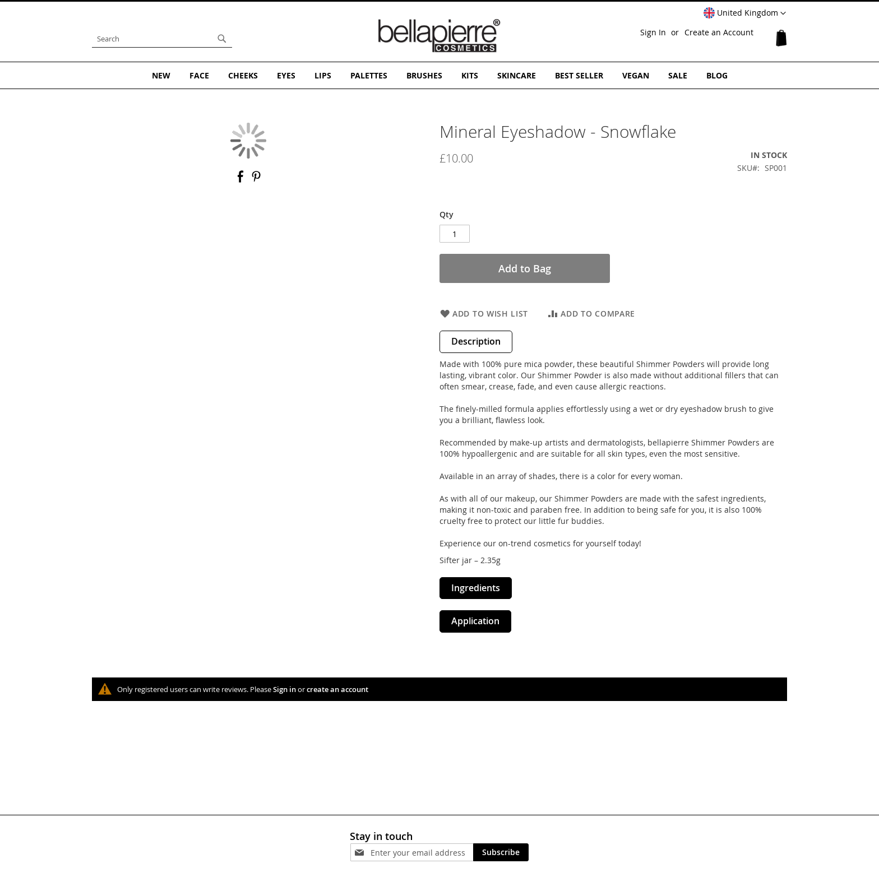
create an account (337, 689)
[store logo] (439, 35)
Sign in (284, 689)
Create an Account (718, 32)
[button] (744, 13)
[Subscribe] (501, 852)
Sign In (653, 32)
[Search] (222, 39)
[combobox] (162, 39)
